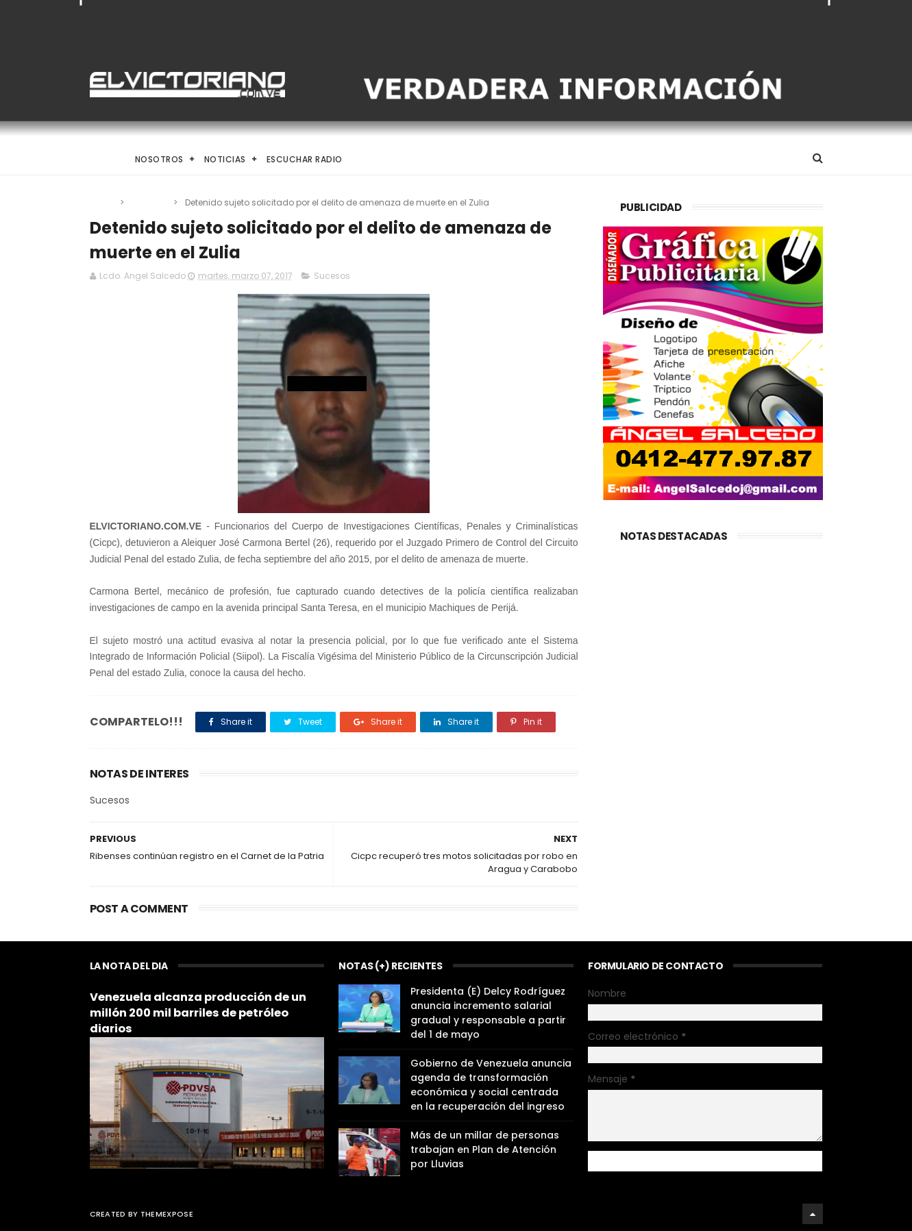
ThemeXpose (166, 1213)
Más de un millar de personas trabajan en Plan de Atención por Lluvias (484, 1149)
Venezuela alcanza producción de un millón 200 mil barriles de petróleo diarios (198, 1012)
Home (102, 159)
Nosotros (159, 159)
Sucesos (150, 202)
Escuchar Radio (305, 159)
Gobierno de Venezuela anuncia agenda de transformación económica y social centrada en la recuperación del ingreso (490, 1084)
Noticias (225, 159)
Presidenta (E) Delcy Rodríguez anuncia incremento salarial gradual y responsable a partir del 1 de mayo (488, 1012)
